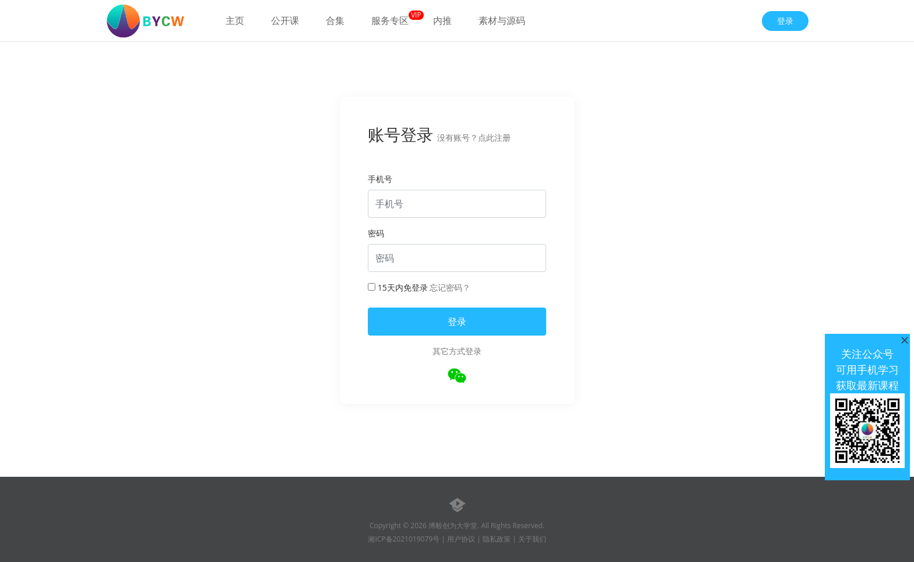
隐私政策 (497, 539)
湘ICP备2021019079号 (404, 539)
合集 (335, 20)
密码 (376, 233)
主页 (235, 20)
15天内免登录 (398, 287)
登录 (785, 20)
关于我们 (532, 539)
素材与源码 (502, 20)
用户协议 (461, 539)
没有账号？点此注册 (474, 137)
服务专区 (390, 20)
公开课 (285, 20)
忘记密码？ (450, 287)
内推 (442, 20)
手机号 (380, 178)
